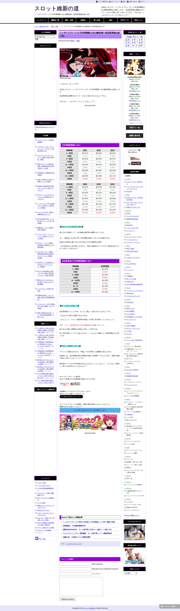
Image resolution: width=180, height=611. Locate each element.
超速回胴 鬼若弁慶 (132, 219)
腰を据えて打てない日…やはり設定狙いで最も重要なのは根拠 (45, 362)
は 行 (141, 43)
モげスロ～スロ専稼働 (44, 530)
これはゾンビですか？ (133, 257)
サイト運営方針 (103, 1)
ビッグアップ (131, 230)
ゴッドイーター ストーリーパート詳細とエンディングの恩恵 (45, 236)
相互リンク (139, 20)
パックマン (130, 270)
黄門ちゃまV (130, 308)
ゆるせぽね (130, 302)
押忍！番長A (130, 248)
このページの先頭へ (170, 606)
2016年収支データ (134, 100)
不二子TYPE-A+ (131, 264)
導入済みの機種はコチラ (131, 515)
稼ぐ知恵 (97, 20)
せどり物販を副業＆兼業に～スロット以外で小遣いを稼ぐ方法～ (45, 376)
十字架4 (129, 331)
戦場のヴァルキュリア (133, 207)
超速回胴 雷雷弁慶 (132, 376)
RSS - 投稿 (40, 539)
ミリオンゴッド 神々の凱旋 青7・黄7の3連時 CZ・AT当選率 (46, 306)
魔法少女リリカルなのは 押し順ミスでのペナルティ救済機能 (45, 282)
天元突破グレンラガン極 (134, 317)
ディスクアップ (131, 319)
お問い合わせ (133, 1)
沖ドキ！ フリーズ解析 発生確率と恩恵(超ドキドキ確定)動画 (45, 245)
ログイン (143, 1)
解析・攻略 (69, 20)
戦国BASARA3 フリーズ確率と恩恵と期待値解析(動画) (45, 297)
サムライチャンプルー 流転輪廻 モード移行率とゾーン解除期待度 (87, 533)
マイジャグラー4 (132, 385)
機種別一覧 (55, 20)
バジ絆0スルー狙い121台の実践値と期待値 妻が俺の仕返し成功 (45, 330)
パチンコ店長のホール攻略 (45, 527)
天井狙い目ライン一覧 (135, 37)
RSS (124, 1)
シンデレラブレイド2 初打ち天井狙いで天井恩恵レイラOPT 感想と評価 (89, 522)
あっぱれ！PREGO (132, 370)
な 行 (134, 43)
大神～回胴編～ (131, 326)
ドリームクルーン (132, 239)
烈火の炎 (129, 191)
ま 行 (127, 45)
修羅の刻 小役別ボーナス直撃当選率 (76, 537)
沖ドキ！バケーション (133, 328)
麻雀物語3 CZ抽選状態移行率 (74, 526)
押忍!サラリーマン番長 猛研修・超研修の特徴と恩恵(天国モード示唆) (45, 166)
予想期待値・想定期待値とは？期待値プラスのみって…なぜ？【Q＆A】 (45, 344)
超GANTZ (130, 225)
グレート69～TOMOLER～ (135, 340)
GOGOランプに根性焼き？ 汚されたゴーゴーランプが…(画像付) (46, 265)
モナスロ (129, 334)
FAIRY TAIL (130, 281)
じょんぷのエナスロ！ (44, 485)
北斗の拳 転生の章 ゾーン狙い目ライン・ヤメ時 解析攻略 (45, 221)
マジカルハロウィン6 (133, 296)
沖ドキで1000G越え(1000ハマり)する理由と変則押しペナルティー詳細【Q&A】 (45, 273)
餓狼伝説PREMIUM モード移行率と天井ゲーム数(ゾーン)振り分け (87, 529)
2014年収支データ (134, 120)
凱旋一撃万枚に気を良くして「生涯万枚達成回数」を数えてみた (45, 315)
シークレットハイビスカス (135, 290)
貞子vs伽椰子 (131, 311)
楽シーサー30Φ (131, 279)
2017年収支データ (134, 91)
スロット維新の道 (56, 8)
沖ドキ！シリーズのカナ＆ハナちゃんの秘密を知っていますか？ (45, 197)
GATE (128, 213)
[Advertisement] (90, 123)
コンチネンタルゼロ (133, 216)
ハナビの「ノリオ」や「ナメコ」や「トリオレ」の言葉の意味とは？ (45, 149)
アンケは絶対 (41, 503)
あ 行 (127, 40)
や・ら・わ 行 (137, 45)
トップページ (41, 20)
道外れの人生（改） (43, 510)
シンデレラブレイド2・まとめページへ (90, 410)
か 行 (134, 40)
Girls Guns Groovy (132, 251)
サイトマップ (115, 1)
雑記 (110, 20)
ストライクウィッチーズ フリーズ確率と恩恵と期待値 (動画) (45, 157)
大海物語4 (130, 276)
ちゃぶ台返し (131, 314)
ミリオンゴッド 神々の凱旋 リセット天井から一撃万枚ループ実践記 (46, 206)
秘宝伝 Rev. (130, 293)
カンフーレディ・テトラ (134, 237)
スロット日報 (41, 483)
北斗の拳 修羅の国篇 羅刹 (134, 284)
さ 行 (141, 40)
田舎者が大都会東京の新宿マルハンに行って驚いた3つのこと (45, 188)
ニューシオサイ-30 (132, 228)
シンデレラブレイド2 (73, 544)
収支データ (125, 20)
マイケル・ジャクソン (133, 242)
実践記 (83, 20)
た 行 (127, 43)
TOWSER (129, 414)
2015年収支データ (134, 110)
